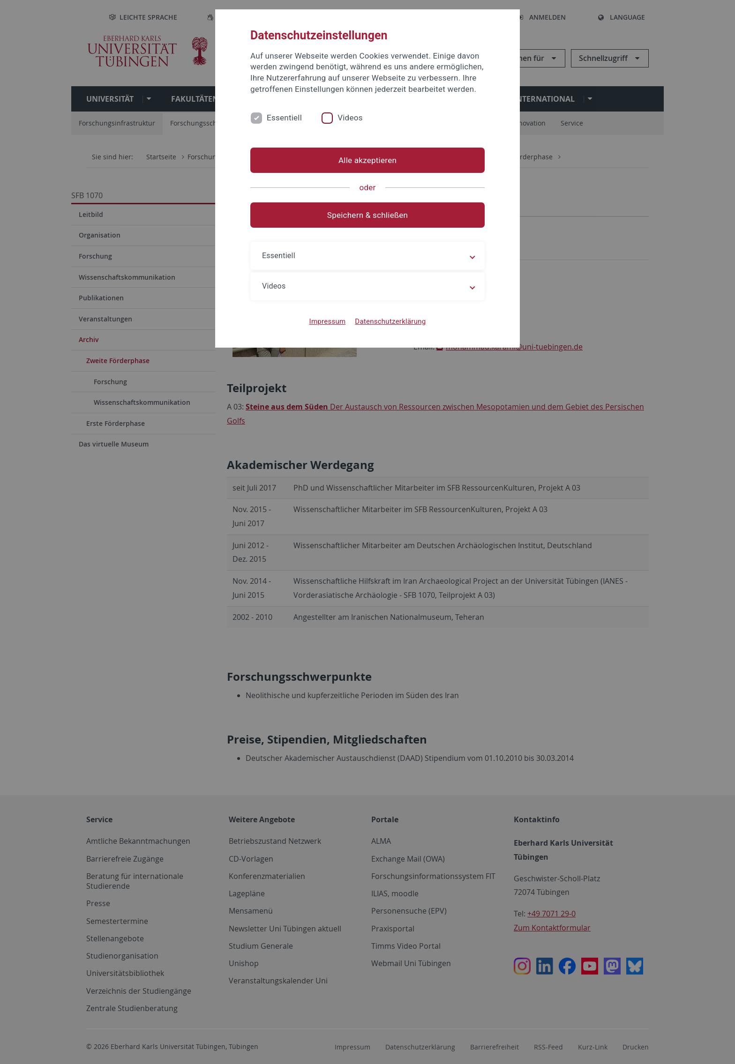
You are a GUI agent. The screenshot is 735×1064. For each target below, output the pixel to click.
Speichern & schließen (367, 215)
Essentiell (284, 117)
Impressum (327, 321)
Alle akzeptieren (367, 160)
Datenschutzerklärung (390, 321)
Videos (350, 117)
